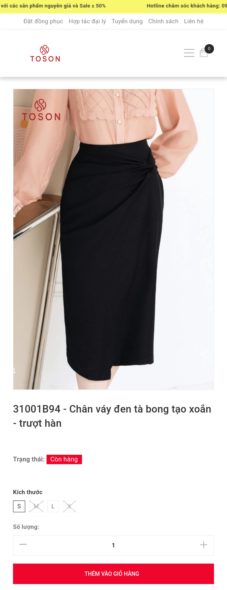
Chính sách (163, 21)
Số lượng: (26, 526)
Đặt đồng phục (43, 21)
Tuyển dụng (127, 21)
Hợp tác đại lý (87, 21)
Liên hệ (194, 21)
